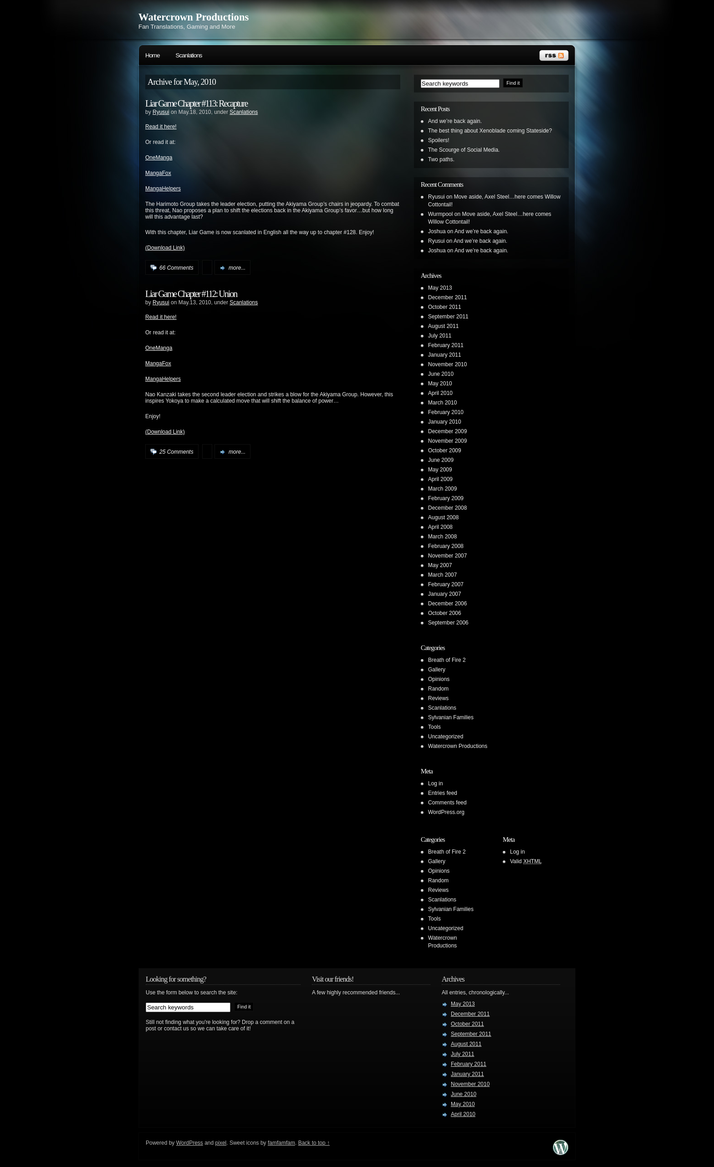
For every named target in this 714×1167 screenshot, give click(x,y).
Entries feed (442, 793)
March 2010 (442, 402)
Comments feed (447, 802)
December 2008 (447, 508)
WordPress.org (446, 812)
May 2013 (440, 288)
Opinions (438, 679)
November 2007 (447, 556)
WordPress (189, 1143)
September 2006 (448, 622)
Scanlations (189, 55)
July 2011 (439, 336)
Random (438, 689)
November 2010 (447, 364)
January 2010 (444, 422)
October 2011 (444, 307)
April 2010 (440, 393)
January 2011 (444, 355)
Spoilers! (438, 140)
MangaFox (158, 173)
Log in (435, 783)
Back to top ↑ (314, 1143)
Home (152, 55)
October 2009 (444, 450)
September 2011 (448, 316)
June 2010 (441, 374)
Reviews (438, 698)
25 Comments (176, 452)
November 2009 (447, 441)
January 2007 (444, 594)
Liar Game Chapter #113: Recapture (196, 103)
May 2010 (440, 383)
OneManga (158, 157)
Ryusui (161, 112)
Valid (526, 861)
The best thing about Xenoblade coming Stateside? (490, 131)
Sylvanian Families (451, 717)
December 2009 (447, 431)
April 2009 (440, 479)
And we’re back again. (455, 121)
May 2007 (440, 565)
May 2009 (440, 469)
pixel (221, 1143)
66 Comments (176, 268)
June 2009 (441, 460)
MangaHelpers (163, 188)
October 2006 (444, 613)
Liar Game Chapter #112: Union (191, 294)
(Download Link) (165, 248)
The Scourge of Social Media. (464, 150)
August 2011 (443, 326)
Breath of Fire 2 (447, 660)
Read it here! (161, 126)
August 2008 (443, 517)
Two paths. (441, 159)
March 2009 (442, 489)
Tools (434, 727)
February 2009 (446, 498)
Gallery (436, 669)
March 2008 (442, 536)
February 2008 (446, 546)
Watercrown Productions (193, 17)
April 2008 (440, 527)
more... (237, 268)
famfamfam (281, 1143)
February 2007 (446, 584)
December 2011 (447, 297)
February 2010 (446, 412)
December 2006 (447, 603)
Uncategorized (445, 736)
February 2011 (446, 345)
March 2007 (442, 575)
